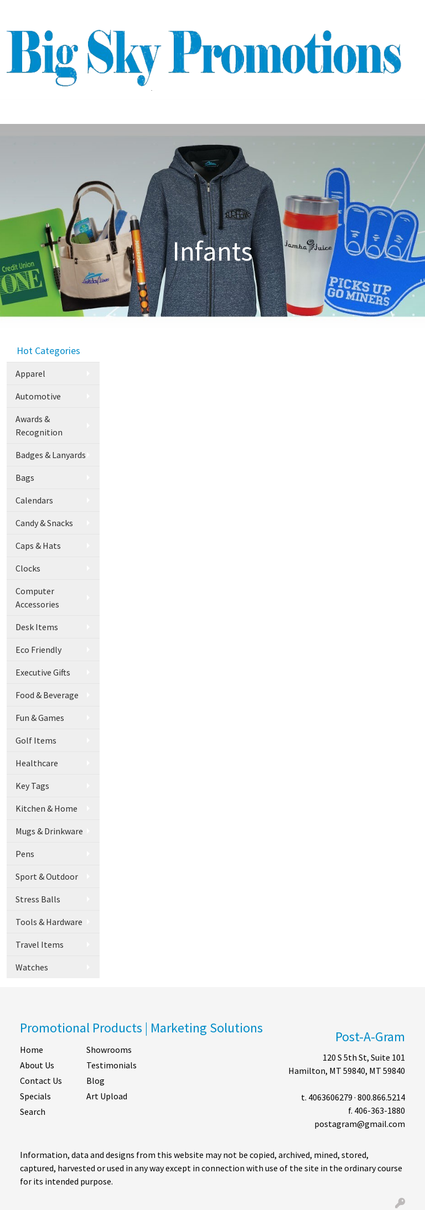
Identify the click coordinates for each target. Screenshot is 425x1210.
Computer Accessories (37, 597)
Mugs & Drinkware (49, 831)
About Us (37, 1065)
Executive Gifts (42, 672)
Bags (24, 477)
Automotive (38, 396)
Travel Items (39, 944)
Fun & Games (39, 717)
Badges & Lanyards (50, 454)
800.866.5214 (381, 1097)
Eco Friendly (38, 649)
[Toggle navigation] (17, 112)
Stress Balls (37, 899)
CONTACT (114, 12)
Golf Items (35, 740)
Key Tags (32, 785)
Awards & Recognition (39, 425)
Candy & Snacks (44, 522)
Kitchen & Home (46, 808)
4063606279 (330, 1097)
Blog (95, 1080)
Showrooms (109, 1049)
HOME (22, 12)
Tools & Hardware (48, 921)
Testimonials (111, 1065)
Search (276, 12)
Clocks (27, 568)
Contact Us (41, 1080)
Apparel (30, 373)
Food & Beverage (47, 694)
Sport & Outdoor (46, 876)
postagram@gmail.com (359, 1123)
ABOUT (56, 12)
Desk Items (36, 626)
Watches (31, 967)
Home (31, 1049)
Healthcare (36, 762)
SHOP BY (157, 12)
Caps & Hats (38, 545)
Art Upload (106, 1096)
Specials (35, 1096)
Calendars (34, 500)
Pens (24, 853)
